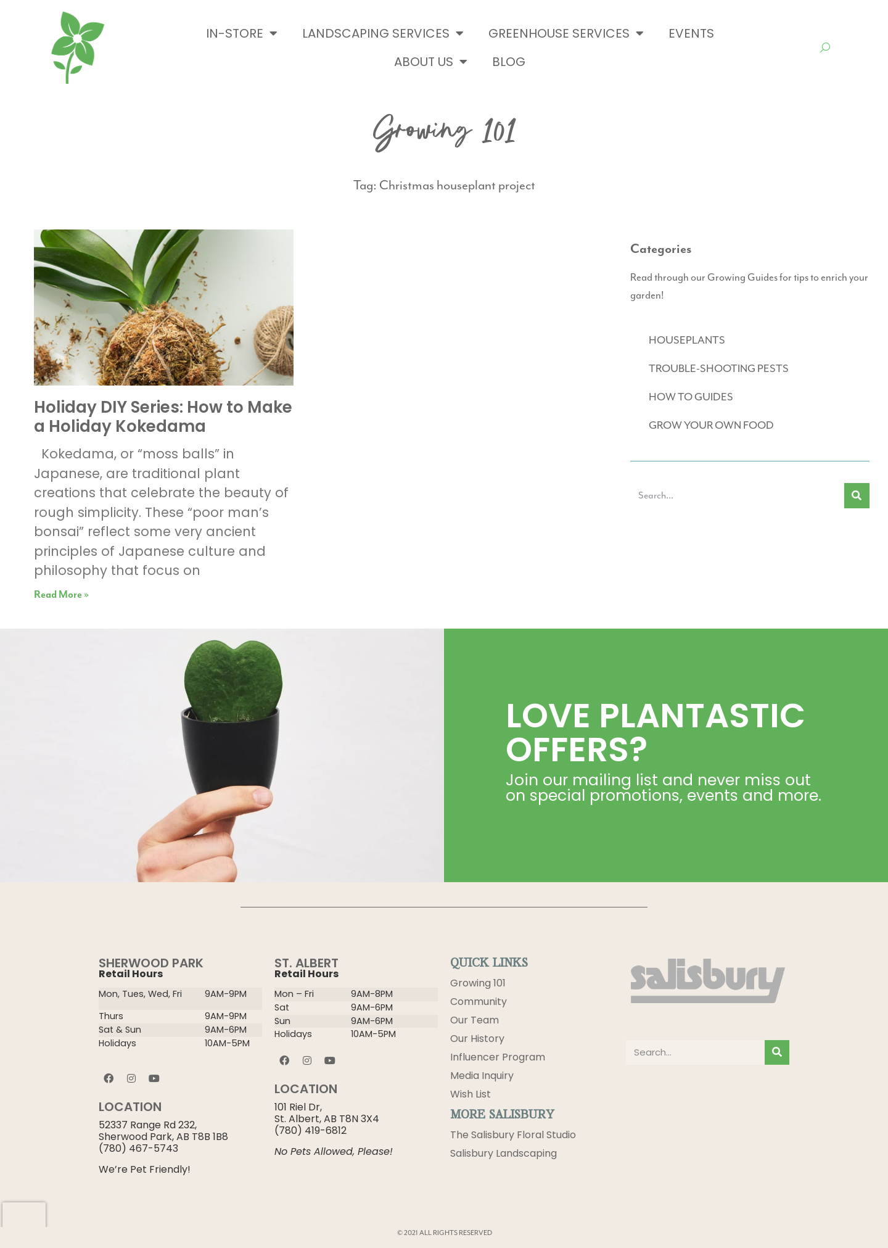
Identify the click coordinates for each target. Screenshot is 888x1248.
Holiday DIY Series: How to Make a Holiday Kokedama (163, 416)
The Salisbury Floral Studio (513, 1135)
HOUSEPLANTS (687, 340)
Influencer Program (497, 1057)
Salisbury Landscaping (503, 1153)
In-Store (242, 33)
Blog (508, 61)
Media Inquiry (482, 1075)
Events (691, 33)
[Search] (857, 495)
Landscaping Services (383, 33)
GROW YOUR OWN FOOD (711, 425)
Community (478, 1001)
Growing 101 (478, 983)
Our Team (474, 1020)
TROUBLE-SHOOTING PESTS (719, 368)
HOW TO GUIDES (691, 396)
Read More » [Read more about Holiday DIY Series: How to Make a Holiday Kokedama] (61, 595)
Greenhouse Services (566, 33)
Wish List (470, 1094)
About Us (430, 61)
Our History (477, 1038)
